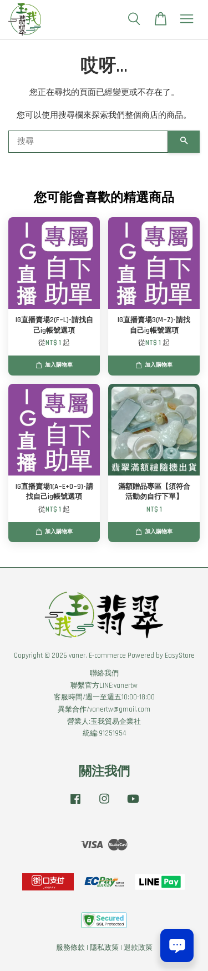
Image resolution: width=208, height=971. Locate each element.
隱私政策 (104, 947)
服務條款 (70, 947)
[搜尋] (88, 142)
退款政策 (138, 947)
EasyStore (180, 655)
